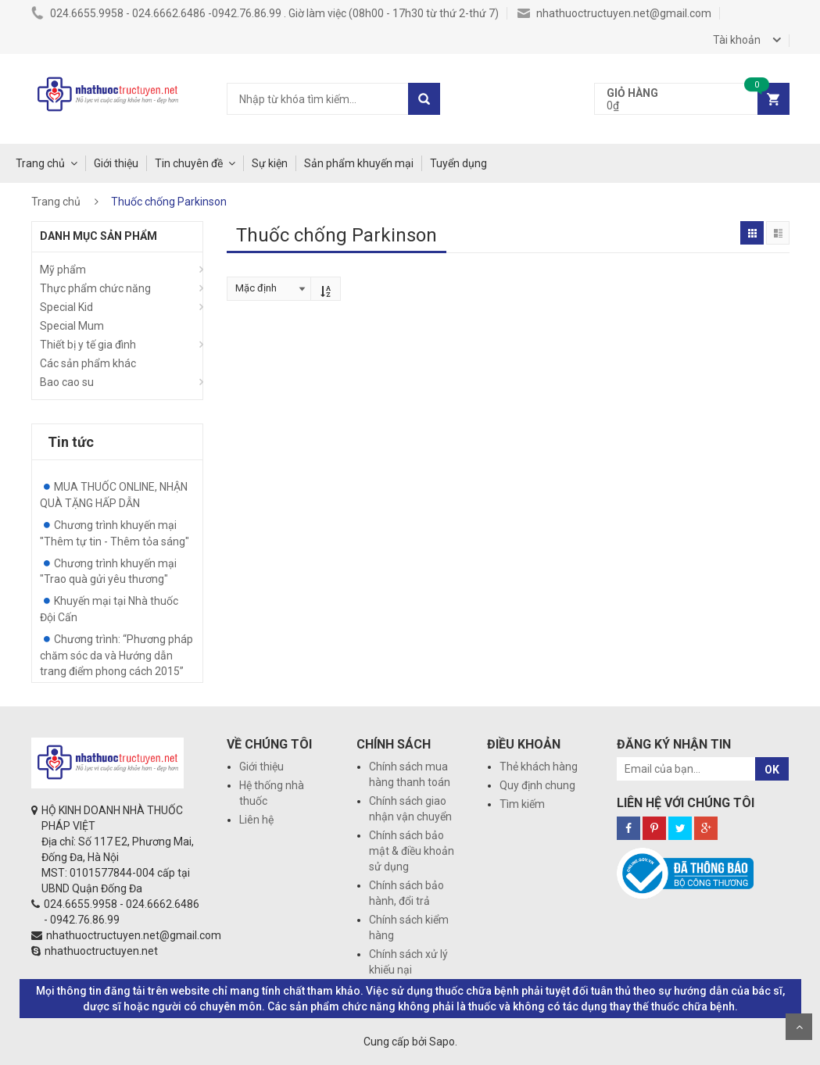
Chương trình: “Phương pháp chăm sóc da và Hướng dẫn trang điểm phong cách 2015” (116, 655)
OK (771, 769)
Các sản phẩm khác (88, 363)
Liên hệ (256, 819)
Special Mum (72, 326)
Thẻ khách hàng (539, 766)
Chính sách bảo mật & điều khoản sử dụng (411, 851)
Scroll (799, 1026)
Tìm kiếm (522, 804)
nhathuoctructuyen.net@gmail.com (614, 13)
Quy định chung (537, 785)
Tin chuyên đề (189, 163)
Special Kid (66, 307)
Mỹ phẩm (63, 269)
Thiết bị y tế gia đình (88, 344)
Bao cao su (67, 382)
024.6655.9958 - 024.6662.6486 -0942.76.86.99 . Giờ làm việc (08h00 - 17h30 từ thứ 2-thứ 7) (265, 13)
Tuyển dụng (458, 163)
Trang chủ (40, 163)
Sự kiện (270, 163)
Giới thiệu (116, 163)
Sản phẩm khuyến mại (359, 163)
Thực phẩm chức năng (95, 288)
